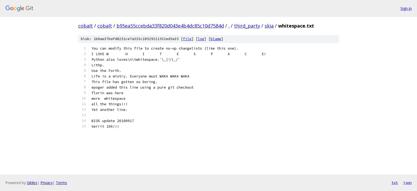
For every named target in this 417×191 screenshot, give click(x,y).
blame (216, 39)
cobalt (85, 26)
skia (269, 26)
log (201, 39)
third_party (247, 26)
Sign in (406, 8)
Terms (61, 182)
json (407, 182)
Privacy (46, 182)
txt (394, 182)
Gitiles (32, 182)
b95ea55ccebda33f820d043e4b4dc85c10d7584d (170, 26)
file (187, 39)
